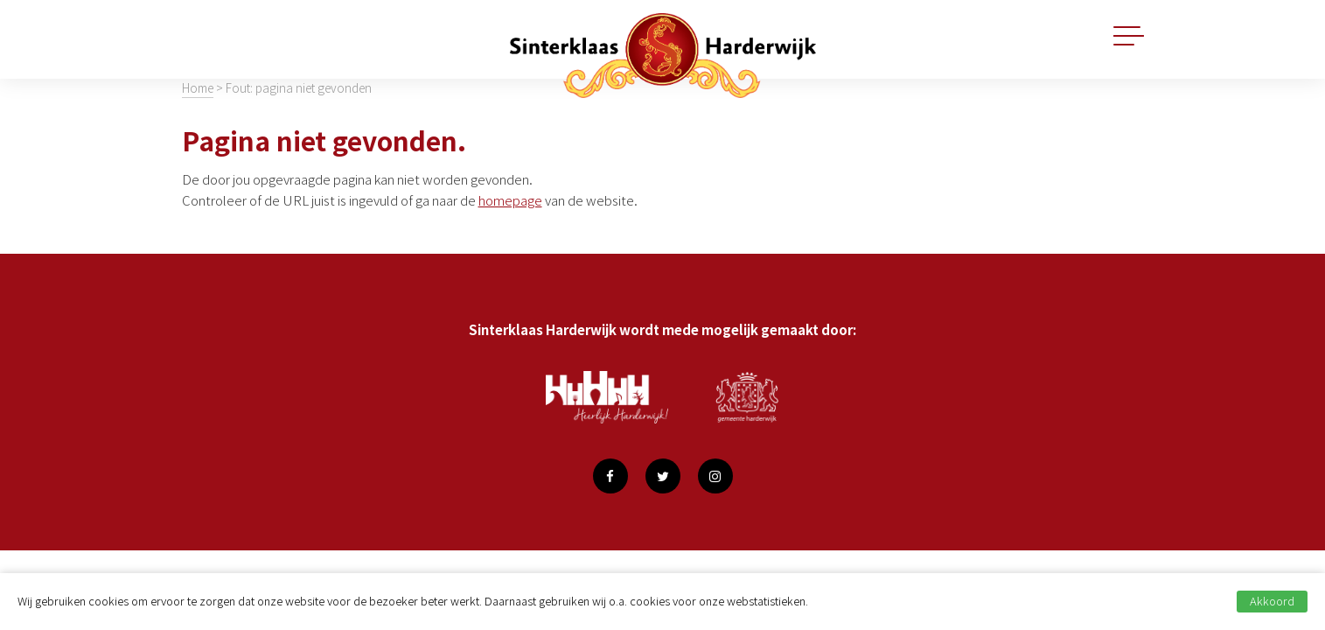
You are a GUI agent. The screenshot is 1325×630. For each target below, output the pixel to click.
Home (197, 87)
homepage (510, 200)
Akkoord (1272, 600)
